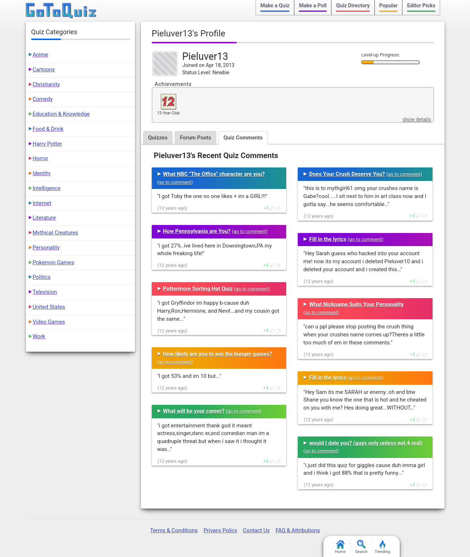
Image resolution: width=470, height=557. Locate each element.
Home (340, 547)
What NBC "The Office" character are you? (214, 174)
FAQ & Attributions (298, 530)
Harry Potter (47, 144)
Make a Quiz (274, 6)
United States (49, 307)
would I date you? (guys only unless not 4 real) (365, 443)
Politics (42, 277)
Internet (42, 203)
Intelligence (47, 188)
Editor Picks (421, 6)
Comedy (43, 99)
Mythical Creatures (55, 232)
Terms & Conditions (174, 530)
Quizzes (158, 137)
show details (417, 119)
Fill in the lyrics (327, 239)
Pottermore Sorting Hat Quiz (198, 288)
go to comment (175, 182)
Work (39, 336)
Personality (46, 247)
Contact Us (256, 530)
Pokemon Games (53, 262)
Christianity (46, 84)
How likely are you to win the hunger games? (217, 354)
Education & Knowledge (61, 114)
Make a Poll (313, 6)
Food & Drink (48, 129)
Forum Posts (195, 137)
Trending (382, 547)
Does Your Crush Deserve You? (347, 174)
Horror (40, 158)
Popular (388, 6)
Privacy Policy (220, 530)
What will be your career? (194, 411)
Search (361, 547)
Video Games (49, 322)
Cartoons (44, 69)
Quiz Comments (243, 137)
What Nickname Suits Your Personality (356, 304)
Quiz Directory (353, 6)
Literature (44, 217)
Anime (40, 54)
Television (45, 292)
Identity (42, 173)
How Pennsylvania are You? (197, 231)
